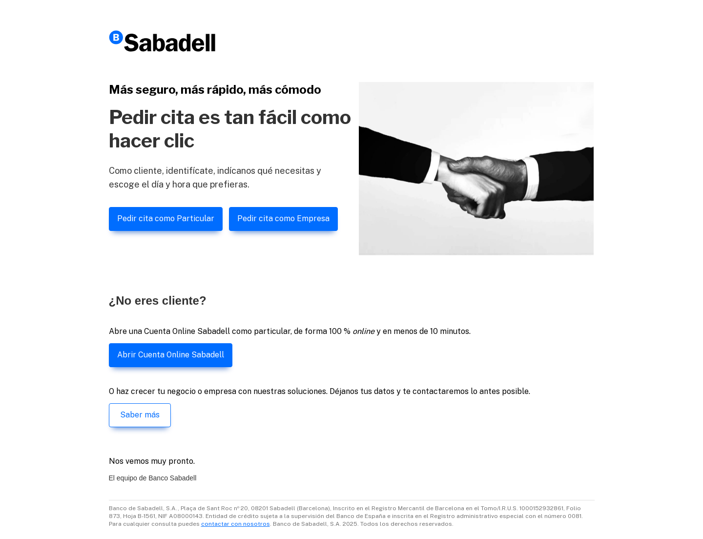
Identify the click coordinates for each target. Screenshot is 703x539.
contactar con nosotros (235, 523)
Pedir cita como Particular (165, 218)
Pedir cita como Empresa (283, 218)
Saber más (140, 414)
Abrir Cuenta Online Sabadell (170, 354)
